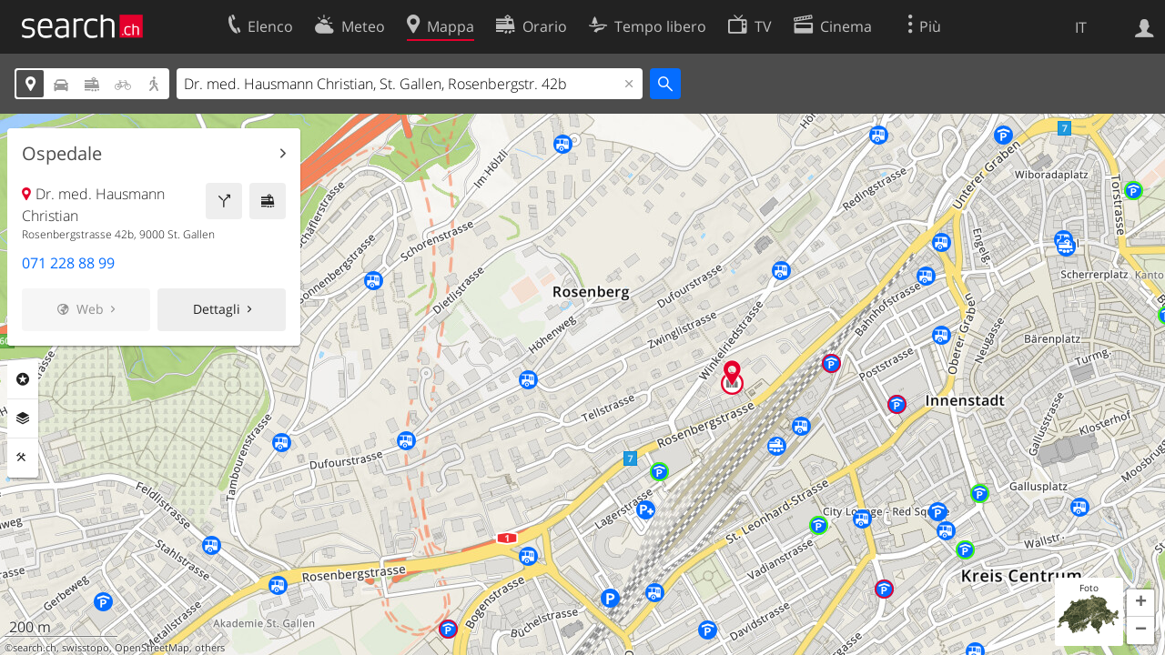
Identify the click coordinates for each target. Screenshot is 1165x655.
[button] (1140, 603)
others (210, 647)
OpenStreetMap (152, 647)
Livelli (22, 418)
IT (1081, 27)
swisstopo (85, 647)
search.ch (34, 647)
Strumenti (22, 457)
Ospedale (62, 154)
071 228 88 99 (68, 263)
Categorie (22, 379)
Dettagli (216, 308)
